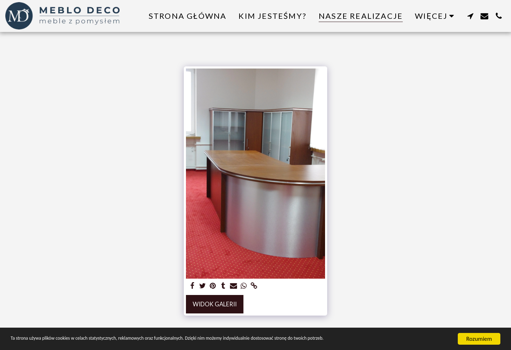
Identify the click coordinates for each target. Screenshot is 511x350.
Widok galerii (215, 304)
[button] (470, 16)
